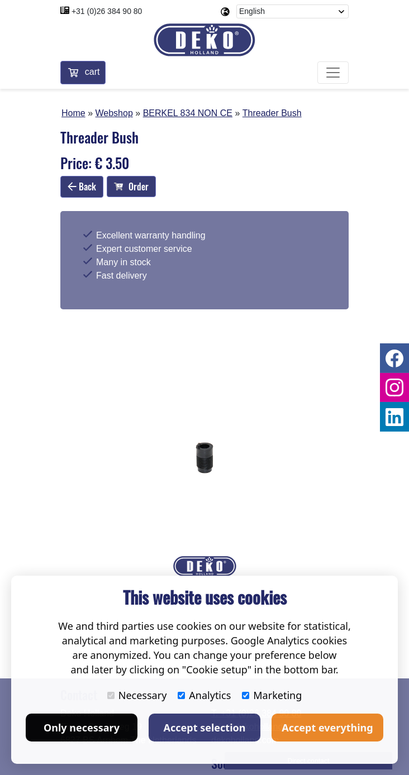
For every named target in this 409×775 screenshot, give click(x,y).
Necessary (137, 695)
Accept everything (327, 727)
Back (82, 186)
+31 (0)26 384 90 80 (107, 11)
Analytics (204, 695)
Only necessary (82, 727)
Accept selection (205, 727)
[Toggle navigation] (333, 72)
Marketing (272, 695)
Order (131, 186)
